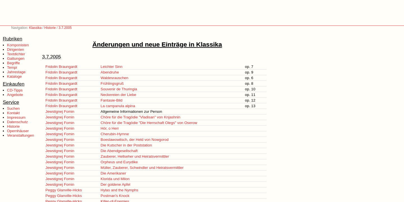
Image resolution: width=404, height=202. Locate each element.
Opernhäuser (18, 131)
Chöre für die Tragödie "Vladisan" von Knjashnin (140, 117)
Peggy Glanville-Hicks (63, 190)
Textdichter (16, 54)
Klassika (35, 28)
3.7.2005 (65, 28)
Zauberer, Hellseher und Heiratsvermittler (135, 156)
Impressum (16, 117)
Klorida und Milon (115, 179)
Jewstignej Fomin (59, 111)
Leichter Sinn (112, 67)
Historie (50, 28)
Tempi (12, 67)
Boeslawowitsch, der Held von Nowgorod (135, 139)
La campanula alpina (118, 106)
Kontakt (13, 113)
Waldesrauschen (114, 78)
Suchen (13, 108)
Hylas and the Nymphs (119, 190)
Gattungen (15, 58)
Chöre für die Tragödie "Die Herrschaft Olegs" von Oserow (149, 123)
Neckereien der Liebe (118, 95)
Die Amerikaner (113, 173)
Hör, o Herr (110, 128)
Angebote (15, 95)
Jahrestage (16, 72)
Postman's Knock (115, 196)
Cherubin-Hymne (115, 134)
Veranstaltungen (20, 135)
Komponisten (18, 45)
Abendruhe (110, 72)
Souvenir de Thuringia (119, 89)
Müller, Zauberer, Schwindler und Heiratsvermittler (142, 168)
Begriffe (13, 63)
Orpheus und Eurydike (119, 162)
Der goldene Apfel (115, 184)
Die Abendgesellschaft (119, 151)
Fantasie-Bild (112, 100)
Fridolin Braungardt (61, 67)
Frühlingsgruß (112, 83)
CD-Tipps (15, 90)
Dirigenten (15, 49)
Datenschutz (17, 122)
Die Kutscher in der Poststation (126, 145)
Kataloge (14, 76)
